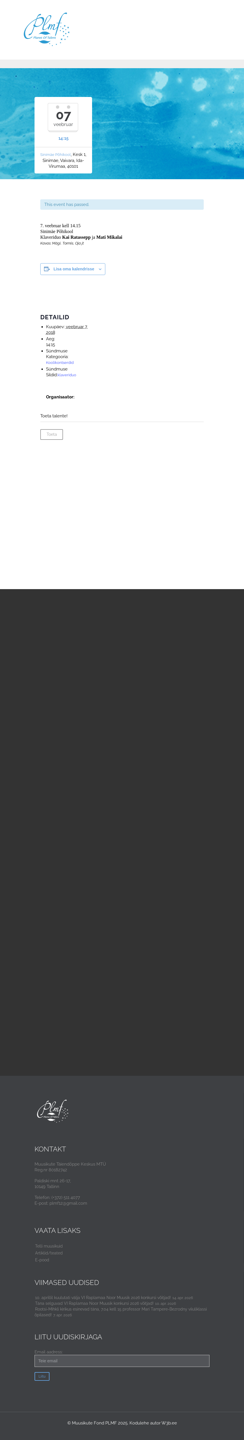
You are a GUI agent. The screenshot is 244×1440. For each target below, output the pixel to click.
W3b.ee (169, 1423)
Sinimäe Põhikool (55, 154)
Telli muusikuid (49, 1246)
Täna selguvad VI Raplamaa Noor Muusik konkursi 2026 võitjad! (94, 1303)
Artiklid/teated (49, 1253)
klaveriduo (67, 375)
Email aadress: (122, 1358)
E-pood (42, 1260)
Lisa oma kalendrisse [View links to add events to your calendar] (74, 269)
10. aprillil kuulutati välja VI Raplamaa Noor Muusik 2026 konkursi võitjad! (103, 1297)
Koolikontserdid (60, 362)
